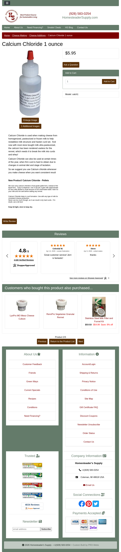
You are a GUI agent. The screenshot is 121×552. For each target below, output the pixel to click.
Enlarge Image (30, 120)
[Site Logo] (21, 16)
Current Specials (32, 390)
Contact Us (82, 27)
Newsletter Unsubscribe (89, 424)
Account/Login (88, 364)
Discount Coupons (88, 416)
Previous (42, 341)
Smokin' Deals (54, 27)
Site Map (89, 399)
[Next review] (114, 256)
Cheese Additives (37, 35)
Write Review (9, 221)
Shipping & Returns (89, 373)
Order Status (89, 433)
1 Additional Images (30, 126)
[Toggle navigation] (7, 3)
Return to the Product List (62, 341)
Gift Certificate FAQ (89, 407)
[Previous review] (7, 256)
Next (80, 341)
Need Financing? (35, 27)
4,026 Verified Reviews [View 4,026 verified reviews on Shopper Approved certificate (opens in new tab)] (24, 260)
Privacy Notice (88, 381)
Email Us (88, 485)
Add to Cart (109, 81)
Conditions (32, 407)
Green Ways (32, 381)
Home (7, 27)
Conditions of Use (88, 390)
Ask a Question (71, 65)
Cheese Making (19, 35)
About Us (18, 27)
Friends (32, 373)
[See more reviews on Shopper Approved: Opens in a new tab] (86, 278)
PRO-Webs (93, 545)
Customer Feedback (32, 364)
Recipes (32, 399)
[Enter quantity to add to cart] (83, 81)
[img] (24, 256)
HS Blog (69, 27)
